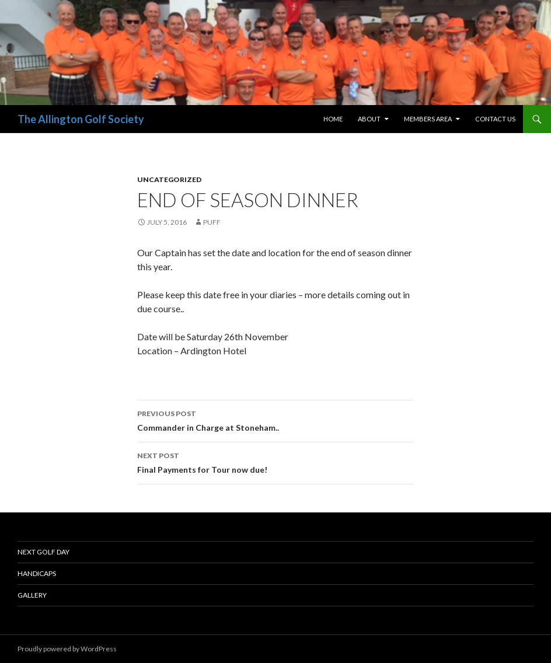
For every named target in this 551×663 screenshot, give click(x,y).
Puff (212, 222)
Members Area (428, 119)
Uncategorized (169, 179)
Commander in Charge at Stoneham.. (275, 419)
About (369, 119)
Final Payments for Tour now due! (275, 461)
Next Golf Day (43, 551)
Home (333, 119)
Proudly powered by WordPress (67, 648)
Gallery (32, 595)
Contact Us (495, 119)
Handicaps (37, 573)
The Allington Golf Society (81, 119)
